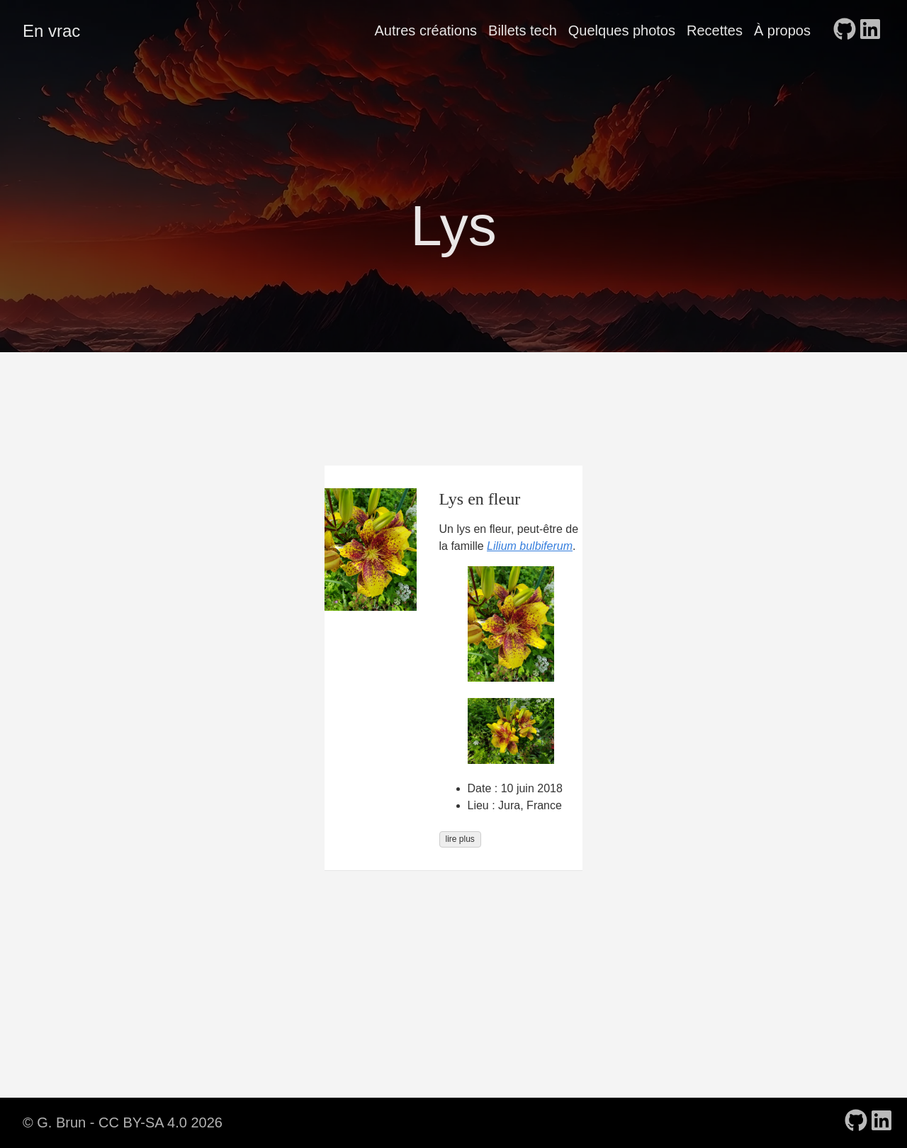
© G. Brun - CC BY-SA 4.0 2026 (122, 1122)
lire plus (460, 839)
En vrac (51, 30)
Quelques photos (621, 30)
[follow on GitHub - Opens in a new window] (844, 30)
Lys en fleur (480, 499)
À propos (782, 30)
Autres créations (426, 30)
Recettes (715, 30)
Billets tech (522, 30)
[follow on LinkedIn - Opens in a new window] (870, 30)
